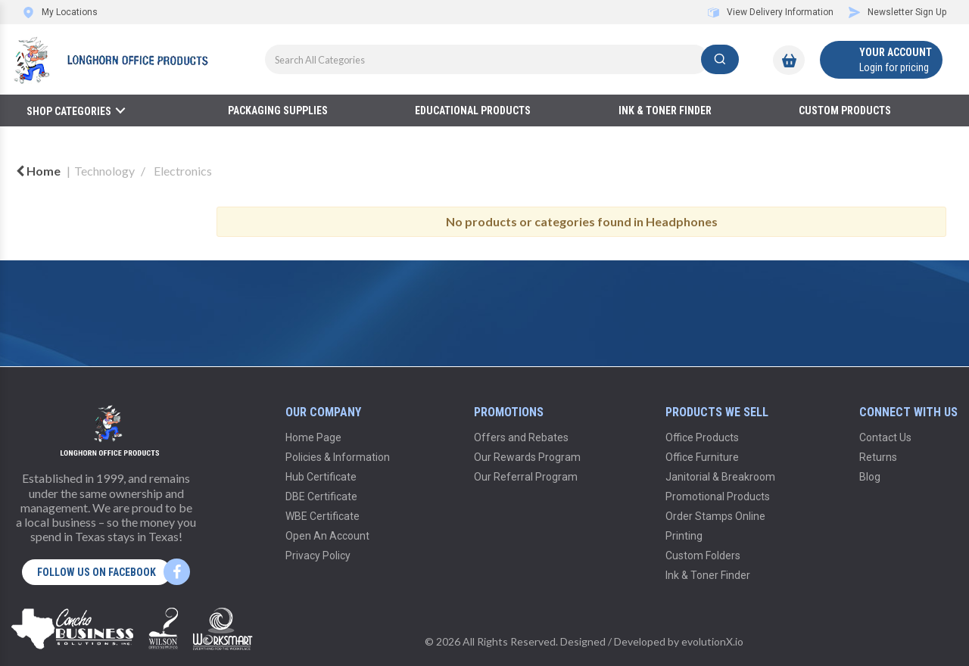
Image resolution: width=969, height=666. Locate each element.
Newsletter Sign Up (897, 12)
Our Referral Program (526, 477)
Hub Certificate (321, 477)
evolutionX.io (712, 641)
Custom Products (845, 110)
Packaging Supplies (278, 110)
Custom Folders (702, 555)
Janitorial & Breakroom (720, 477)
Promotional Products (717, 496)
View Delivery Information (770, 12)
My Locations (60, 12)
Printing (684, 536)
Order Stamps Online (715, 516)
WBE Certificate (322, 516)
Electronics (183, 170)
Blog (869, 477)
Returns (878, 457)
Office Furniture (702, 457)
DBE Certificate (321, 496)
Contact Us (885, 437)
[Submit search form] (720, 59)
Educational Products (473, 110)
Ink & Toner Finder (665, 110)
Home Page (313, 437)
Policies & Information (337, 457)
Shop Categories (68, 111)
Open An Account (327, 536)
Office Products (702, 437)
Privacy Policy (318, 555)
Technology (104, 170)
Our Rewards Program (527, 457)
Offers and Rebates (521, 437)
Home (38, 170)
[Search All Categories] (502, 59)
